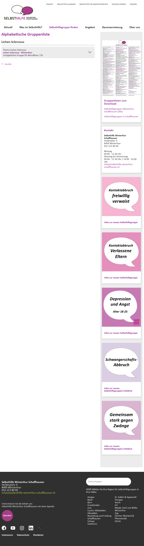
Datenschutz (23, 534)
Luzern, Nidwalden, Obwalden (96, 512)
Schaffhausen (93, 518)
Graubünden (93, 505)
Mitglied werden (119, 4)
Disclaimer (38, 534)
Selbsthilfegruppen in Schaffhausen (121, 116)
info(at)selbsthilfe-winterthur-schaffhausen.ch (118, 165)
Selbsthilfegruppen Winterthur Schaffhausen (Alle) (119, 110)
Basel (90, 499)
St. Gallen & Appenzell (125, 497)
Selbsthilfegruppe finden (63, 27)
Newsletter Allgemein (66, 4)
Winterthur (120, 510)
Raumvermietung (112, 27)
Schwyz (91, 521)
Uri (116, 505)
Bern (89, 502)
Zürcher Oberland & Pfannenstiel (124, 517)
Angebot (90, 27)
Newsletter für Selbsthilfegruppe (93, 4)
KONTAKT (49, 4)
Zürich (118, 521)
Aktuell (8, 27)
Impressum (7, 534)
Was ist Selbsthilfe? (30, 27)
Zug (116, 513)
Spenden (133, 4)
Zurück (6, 64)
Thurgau (119, 499)
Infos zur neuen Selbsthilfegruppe (121, 222)
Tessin (118, 502)
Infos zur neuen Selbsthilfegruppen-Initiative (118, 389)
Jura (89, 507)
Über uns (134, 27)
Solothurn (92, 523)
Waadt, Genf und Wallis (126, 507)
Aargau (90, 497)
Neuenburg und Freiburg (99, 515)
